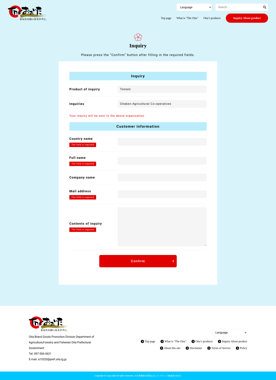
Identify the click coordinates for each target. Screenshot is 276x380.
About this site (172, 348)
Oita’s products (212, 18)
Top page (166, 18)
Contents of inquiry (85, 223)
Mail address (80, 191)
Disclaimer (196, 348)
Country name (81, 139)
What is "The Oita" (187, 18)
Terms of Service (221, 348)
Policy (243, 348)
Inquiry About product (247, 18)
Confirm (138, 261)
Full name (77, 158)
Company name (82, 177)
